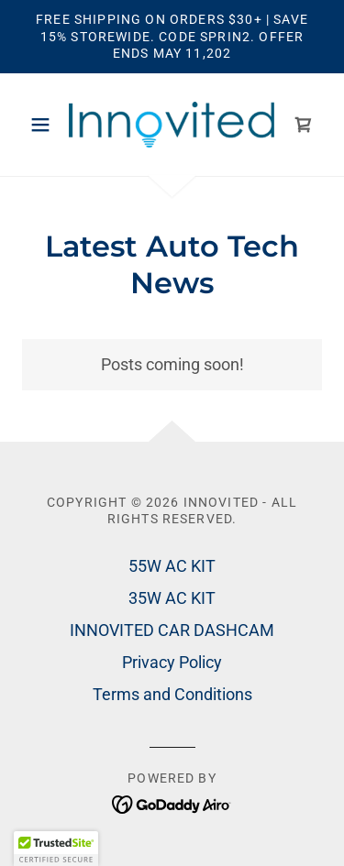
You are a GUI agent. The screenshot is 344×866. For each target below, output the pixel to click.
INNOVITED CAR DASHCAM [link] (172, 630)
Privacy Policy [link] (172, 662)
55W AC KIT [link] (172, 566)
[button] (44, 124)
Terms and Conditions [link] (172, 694)
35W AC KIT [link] (172, 598)
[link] (171, 124)
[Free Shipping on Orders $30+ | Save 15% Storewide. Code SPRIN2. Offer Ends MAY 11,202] (172, 36)
